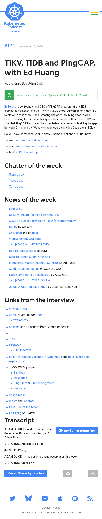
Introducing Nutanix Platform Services (34, 263)
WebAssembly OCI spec (25, 239)
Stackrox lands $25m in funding (29, 257)
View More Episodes (25, 473)
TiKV (12, 339)
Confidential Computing (24, 269)
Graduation (20, 388)
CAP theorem (22, 350)
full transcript (77, 431)
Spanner (14, 327)
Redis (39, 315)
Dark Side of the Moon (23, 407)
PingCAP (15, 345)
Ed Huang (10, 106)
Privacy (56, 507)
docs (35, 233)
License (46, 507)
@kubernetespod (30, 152)
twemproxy (21, 320)
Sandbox (19, 372)
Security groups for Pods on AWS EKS (34, 215)
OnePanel (15, 233)
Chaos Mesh (17, 395)
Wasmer (28, 401)
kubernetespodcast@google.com (37, 146)
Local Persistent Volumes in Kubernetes (35, 357)
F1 (27, 327)
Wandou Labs (18, 309)
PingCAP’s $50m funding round (34, 383)
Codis (13, 315)
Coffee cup (16, 186)
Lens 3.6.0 (15, 209)
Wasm (13, 401)
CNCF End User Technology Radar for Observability (42, 221)
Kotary (13, 227)
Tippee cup (16, 180)
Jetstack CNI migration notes (28, 287)
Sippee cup (16, 174)
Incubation (20, 378)
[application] (51, 95)
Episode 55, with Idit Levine (32, 244)
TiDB (12, 333)
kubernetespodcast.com (32, 140)
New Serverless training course (29, 275)
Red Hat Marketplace (23, 251)
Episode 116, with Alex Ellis (32, 280)
